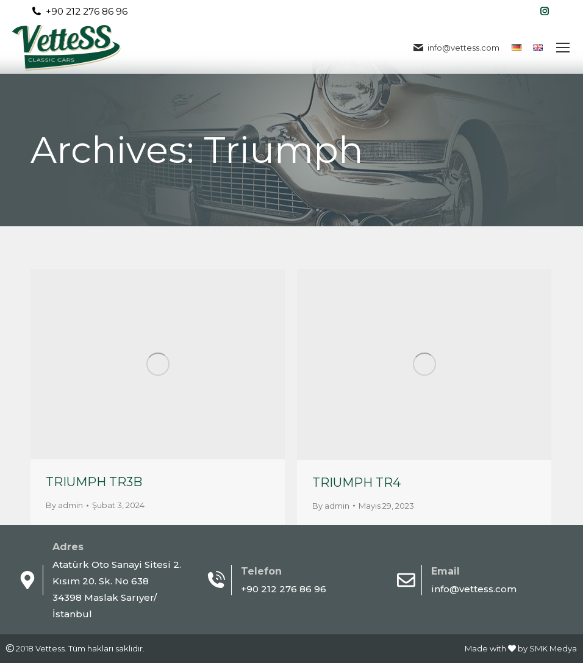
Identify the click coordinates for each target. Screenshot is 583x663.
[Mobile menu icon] (563, 48)
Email (445, 571)
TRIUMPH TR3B (94, 482)
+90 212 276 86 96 (78, 11)
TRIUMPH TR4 (356, 482)
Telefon (261, 571)
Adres (68, 547)
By (64, 505)
